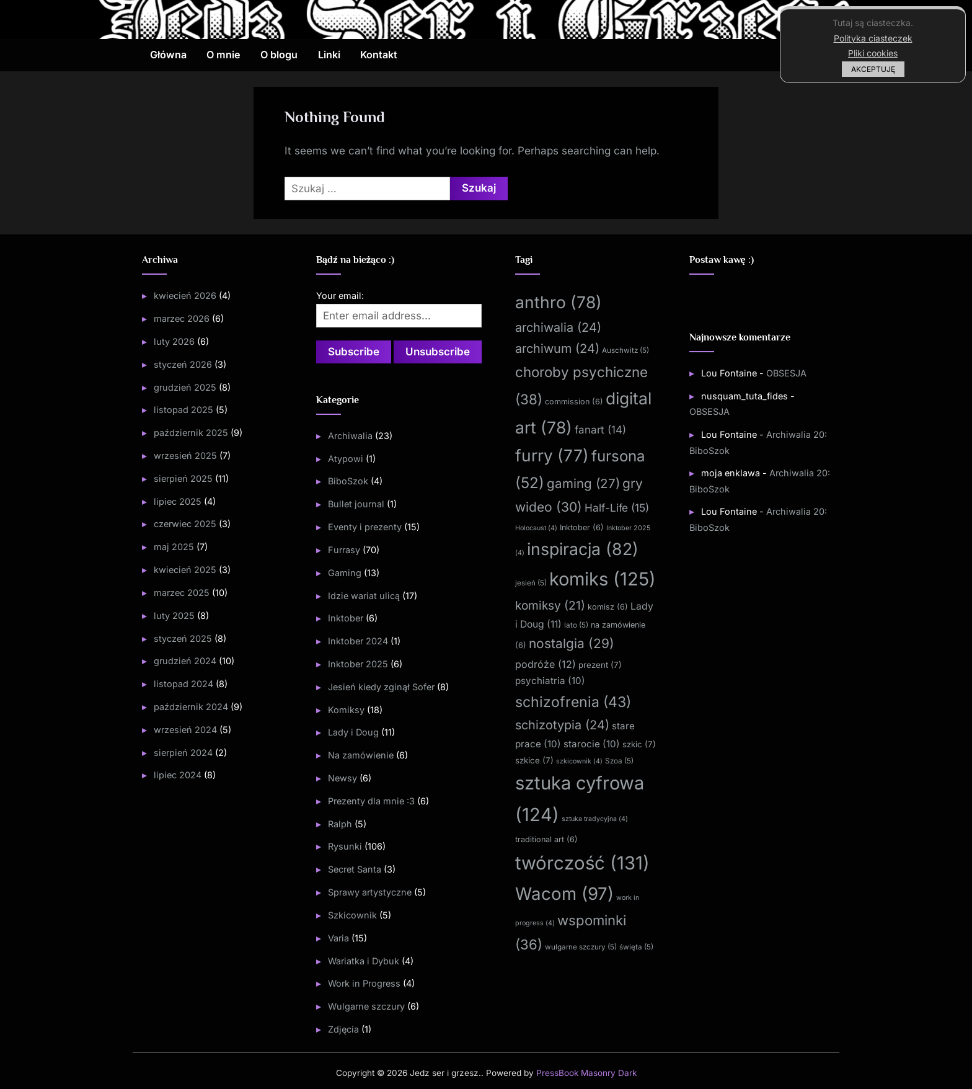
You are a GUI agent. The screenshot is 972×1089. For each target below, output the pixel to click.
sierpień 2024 (183, 752)
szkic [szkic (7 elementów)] (639, 744)
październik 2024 (191, 706)
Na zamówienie (361, 755)
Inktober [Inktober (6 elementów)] (582, 527)
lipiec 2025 (177, 501)
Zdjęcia (343, 1029)
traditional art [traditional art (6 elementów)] (546, 839)
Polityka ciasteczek (873, 38)
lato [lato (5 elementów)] (576, 625)
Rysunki (345, 846)
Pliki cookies (873, 53)
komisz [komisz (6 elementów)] (608, 606)
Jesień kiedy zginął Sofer (381, 687)
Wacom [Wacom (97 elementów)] (564, 893)
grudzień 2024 (185, 661)
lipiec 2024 (177, 775)
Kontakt (378, 54)
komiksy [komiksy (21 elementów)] (550, 605)
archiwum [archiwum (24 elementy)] (557, 348)
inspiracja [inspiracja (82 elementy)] (582, 549)
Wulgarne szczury (366, 1006)
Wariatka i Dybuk (363, 961)
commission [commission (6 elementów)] (574, 401)
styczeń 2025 (183, 638)
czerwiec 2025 (185, 523)
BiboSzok (348, 481)
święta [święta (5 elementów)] (636, 947)
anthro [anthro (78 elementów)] (558, 302)
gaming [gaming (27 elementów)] (583, 483)
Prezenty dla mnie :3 (371, 801)
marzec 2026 (182, 318)
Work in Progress (364, 983)
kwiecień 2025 (185, 569)
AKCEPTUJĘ (873, 69)
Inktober (345, 618)
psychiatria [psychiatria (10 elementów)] (550, 681)
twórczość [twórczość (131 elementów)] (582, 863)
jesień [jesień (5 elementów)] (531, 583)
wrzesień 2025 (185, 455)
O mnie (223, 54)
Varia (338, 938)
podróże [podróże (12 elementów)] (545, 664)
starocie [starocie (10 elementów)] (591, 744)
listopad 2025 (183, 409)
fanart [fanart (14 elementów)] (600, 430)
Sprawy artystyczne (370, 892)
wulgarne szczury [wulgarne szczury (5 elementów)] (581, 947)
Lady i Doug (353, 732)
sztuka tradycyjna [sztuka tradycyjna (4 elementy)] (595, 819)
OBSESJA (786, 373)
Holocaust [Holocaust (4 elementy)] (536, 528)
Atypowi (345, 458)
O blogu (279, 54)
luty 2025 (174, 615)
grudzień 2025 (185, 387)
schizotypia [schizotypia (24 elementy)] (562, 725)
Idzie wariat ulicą (364, 595)
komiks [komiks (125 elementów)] (602, 579)
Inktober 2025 (358, 664)
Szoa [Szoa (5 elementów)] (619, 761)
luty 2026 (174, 341)
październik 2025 (191, 432)
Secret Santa (354, 869)
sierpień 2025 (183, 478)
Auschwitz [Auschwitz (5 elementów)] (625, 350)
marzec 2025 (182, 592)
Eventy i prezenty (365, 527)
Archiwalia (350, 435)
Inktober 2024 (358, 641)
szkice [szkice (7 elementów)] (534, 760)
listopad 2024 (183, 683)
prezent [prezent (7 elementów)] (600, 665)
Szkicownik (352, 915)
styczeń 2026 (183, 364)
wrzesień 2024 (185, 729)
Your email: (340, 295)
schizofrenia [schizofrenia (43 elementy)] (573, 702)
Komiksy (346, 710)
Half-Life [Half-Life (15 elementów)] (617, 507)
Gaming (344, 572)
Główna (168, 54)
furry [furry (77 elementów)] (552, 455)
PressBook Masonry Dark (586, 1073)
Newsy (342, 778)
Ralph (340, 824)
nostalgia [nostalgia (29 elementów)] (571, 643)
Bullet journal (356, 504)
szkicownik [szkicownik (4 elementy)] (579, 761)
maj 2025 (174, 546)
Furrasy (344, 549)
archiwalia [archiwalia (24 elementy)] (558, 327)
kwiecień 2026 (185, 295)
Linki (329, 54)
